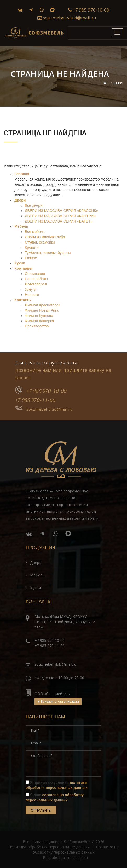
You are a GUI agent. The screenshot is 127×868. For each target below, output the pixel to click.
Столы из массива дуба (45, 237)
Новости (32, 295)
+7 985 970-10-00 (88, 10)
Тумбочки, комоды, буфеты (48, 253)
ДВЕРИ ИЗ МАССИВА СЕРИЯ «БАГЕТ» (58, 221)
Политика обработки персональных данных (48, 846)
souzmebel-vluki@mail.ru (66, 18)
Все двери (33, 205)
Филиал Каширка (39, 321)
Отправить (41, 810)
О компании (35, 274)
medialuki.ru (77, 857)
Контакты (23, 300)
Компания (23, 268)
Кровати (32, 247)
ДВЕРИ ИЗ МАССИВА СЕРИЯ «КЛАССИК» (61, 211)
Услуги (30, 289)
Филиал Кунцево (39, 316)
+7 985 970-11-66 (35, 400)
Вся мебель (35, 232)
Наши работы (36, 279)
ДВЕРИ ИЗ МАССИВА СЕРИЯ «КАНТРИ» (60, 216)
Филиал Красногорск (42, 305)
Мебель (21, 226)
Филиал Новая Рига (41, 310)
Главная (21, 174)
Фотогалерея (36, 284)
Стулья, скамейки (40, 242)
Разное (31, 258)
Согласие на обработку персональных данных (76, 849)
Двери (20, 200)
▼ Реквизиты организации (58, 701)
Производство (37, 326)
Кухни (19, 263)
